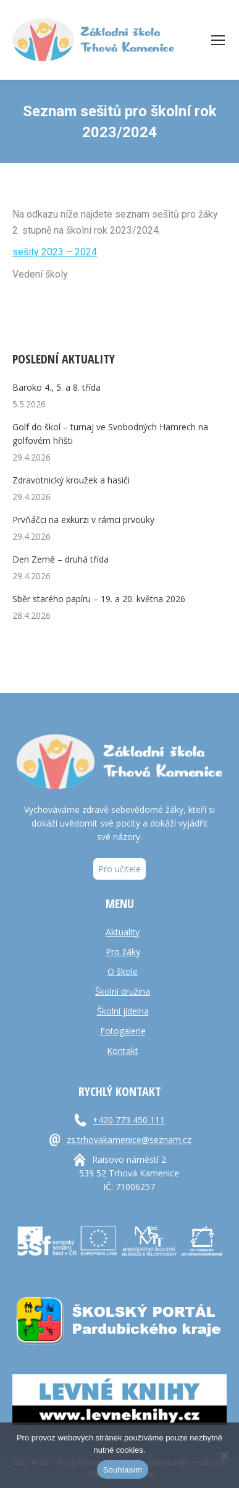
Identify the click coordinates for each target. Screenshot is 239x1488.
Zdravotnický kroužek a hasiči (71, 480)
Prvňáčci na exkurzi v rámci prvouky (83, 519)
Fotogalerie (123, 1031)
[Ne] (223, 1455)
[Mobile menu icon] (218, 40)
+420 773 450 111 (129, 1120)
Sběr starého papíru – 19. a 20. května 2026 (98, 599)
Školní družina (122, 991)
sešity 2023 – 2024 (54, 252)
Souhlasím (123, 1469)
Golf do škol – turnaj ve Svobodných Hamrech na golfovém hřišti (110, 433)
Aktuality (123, 932)
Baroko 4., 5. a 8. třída (56, 387)
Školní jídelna (123, 1011)
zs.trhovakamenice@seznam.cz (129, 1140)
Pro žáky (123, 952)
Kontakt (122, 1050)
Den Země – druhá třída (60, 559)
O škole (122, 971)
